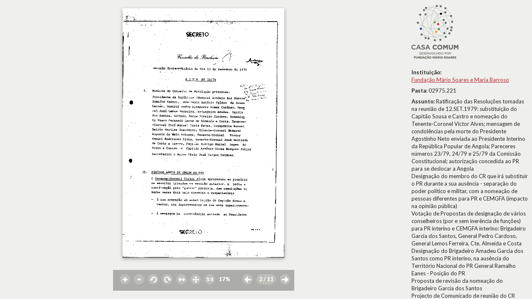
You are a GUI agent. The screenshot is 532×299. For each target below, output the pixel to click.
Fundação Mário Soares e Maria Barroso (460, 79)
